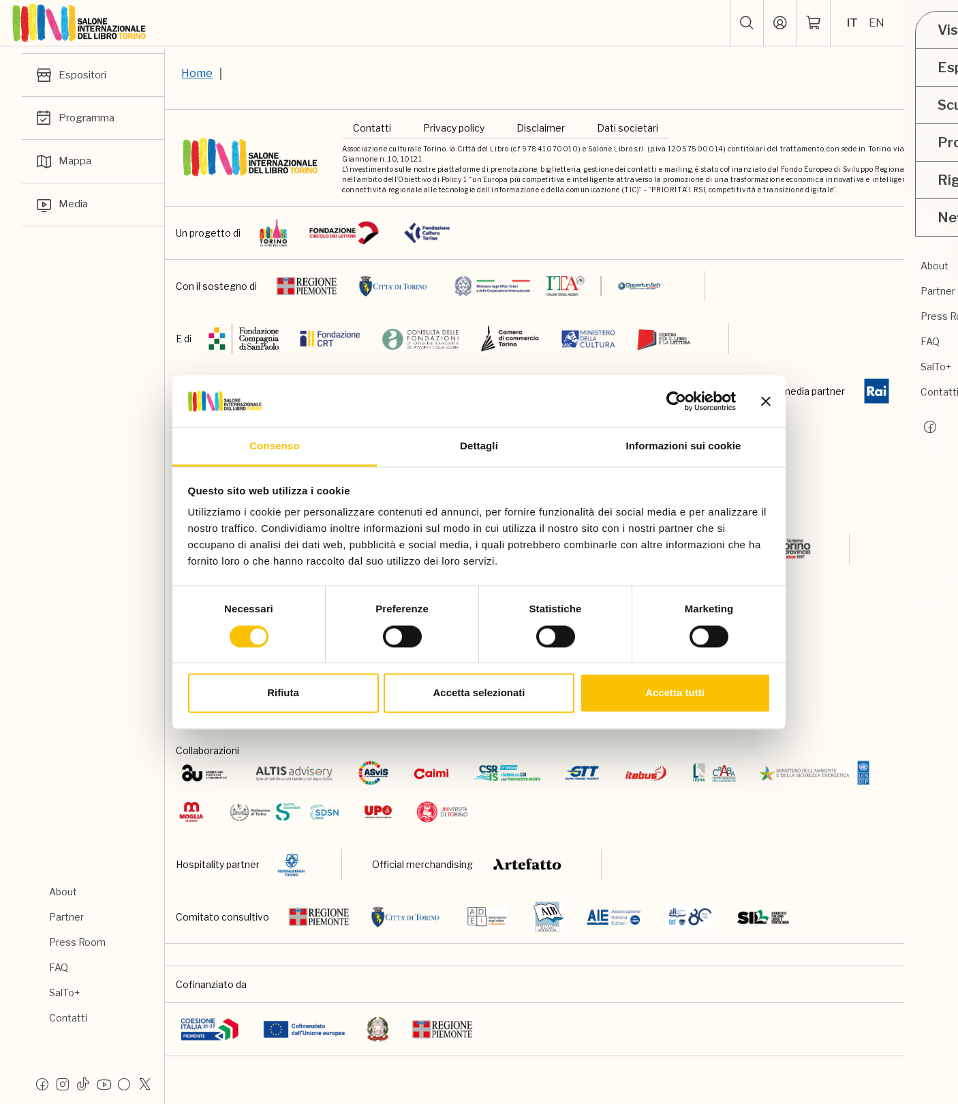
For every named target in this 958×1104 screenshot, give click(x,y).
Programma (77, 120)
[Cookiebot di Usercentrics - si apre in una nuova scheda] (676, 401)
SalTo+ (64, 992)
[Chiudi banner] (766, 401)
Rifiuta (283, 693)
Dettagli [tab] (479, 446)
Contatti (68, 1018)
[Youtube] (103, 1083)
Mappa (64, 164)
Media (62, 209)
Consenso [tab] (274, 446)
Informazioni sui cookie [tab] (683, 446)
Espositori (73, 76)
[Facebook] (42, 1083)
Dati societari (627, 128)
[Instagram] (62, 1083)
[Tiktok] (83, 1083)
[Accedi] (779, 23)
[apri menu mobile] (935, 23)
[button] (746, 23)
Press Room (77, 942)
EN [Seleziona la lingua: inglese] (876, 22)
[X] (144, 1083)
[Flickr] (124, 1083)
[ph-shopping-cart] (813, 23)
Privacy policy (453, 128)
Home (197, 73)
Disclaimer (540, 128)
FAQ (58, 967)
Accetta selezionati (479, 693)
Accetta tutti (675, 693)
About (63, 891)
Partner (66, 917)
